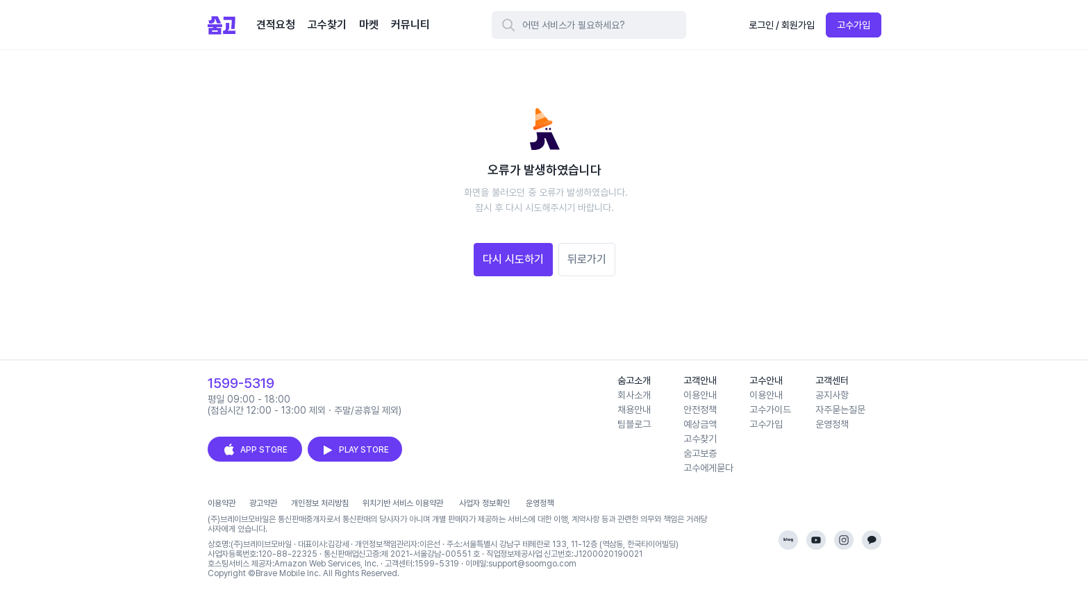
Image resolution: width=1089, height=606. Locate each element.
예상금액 (700, 424)
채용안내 (634, 409)
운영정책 (832, 424)
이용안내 (700, 395)
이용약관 (221, 503)
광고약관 (263, 503)
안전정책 (700, 409)
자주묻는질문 (840, 409)
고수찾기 (700, 438)
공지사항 (832, 395)
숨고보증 (700, 453)
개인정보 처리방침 (320, 503)
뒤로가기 (586, 259)
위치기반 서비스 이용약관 (403, 503)
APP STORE (255, 450)
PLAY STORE (355, 450)
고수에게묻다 (708, 467)
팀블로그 (634, 424)
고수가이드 (770, 409)
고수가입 (853, 25)
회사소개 (634, 395)
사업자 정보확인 (484, 503)
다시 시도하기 (513, 259)
